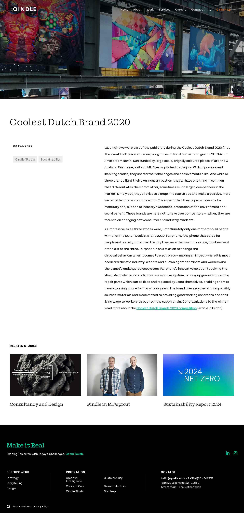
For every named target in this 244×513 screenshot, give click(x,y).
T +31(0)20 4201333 (200, 478)
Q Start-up (223, 9)
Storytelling (15, 483)
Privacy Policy (41, 506)
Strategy (13, 478)
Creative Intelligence (74, 479)
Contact (197, 9)
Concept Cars (75, 486)
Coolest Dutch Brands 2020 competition (166, 308)
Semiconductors (115, 486)
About (137, 9)
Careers (180, 9)
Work (150, 9)
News (124, 9)
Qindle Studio (75, 491)
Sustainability (113, 478)
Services (164, 9)
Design (11, 488)
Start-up (110, 491)
